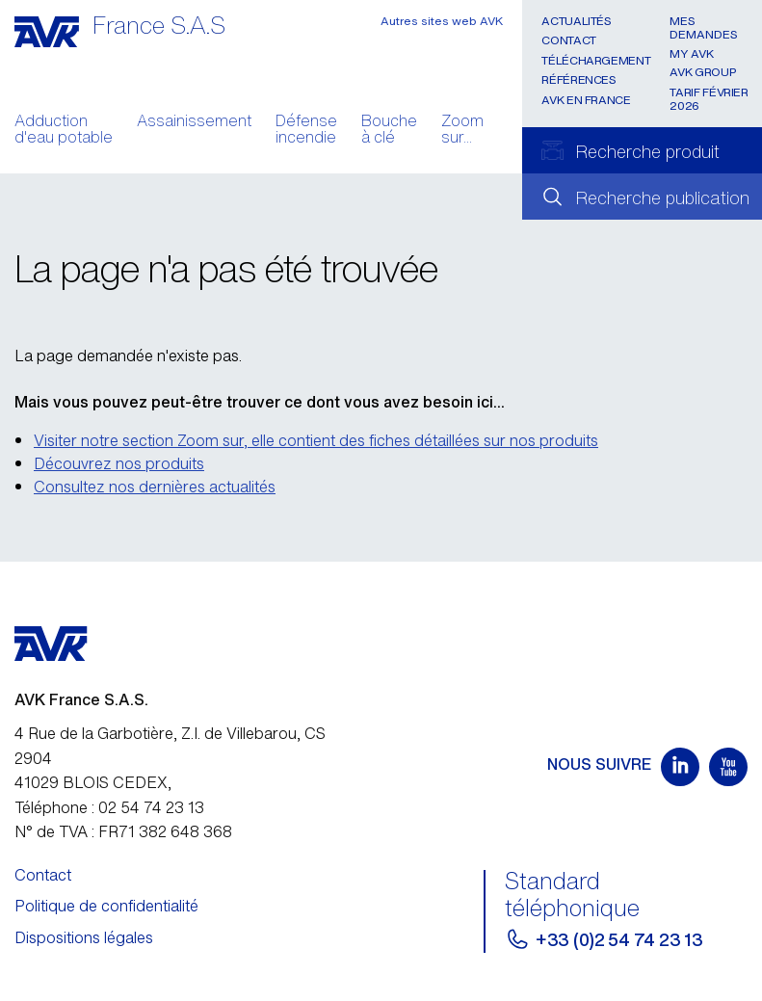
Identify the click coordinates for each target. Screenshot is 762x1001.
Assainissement (194, 122)
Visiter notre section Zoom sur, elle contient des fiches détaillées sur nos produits (316, 440)
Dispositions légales (83, 937)
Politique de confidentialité (106, 905)
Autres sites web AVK (442, 21)
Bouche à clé (389, 131)
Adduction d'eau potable (63, 131)
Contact (568, 40)
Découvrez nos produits (119, 463)
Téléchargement (595, 60)
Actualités (576, 21)
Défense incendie (306, 131)
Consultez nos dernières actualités (155, 486)
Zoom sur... (462, 131)
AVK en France (585, 100)
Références (578, 79)
